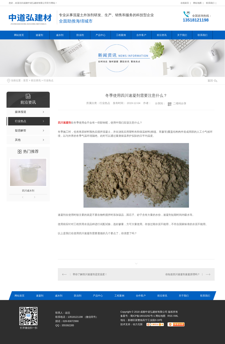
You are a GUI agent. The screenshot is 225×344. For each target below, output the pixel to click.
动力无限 (138, 324)
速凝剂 (39, 35)
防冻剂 (80, 35)
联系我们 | (211, 3)
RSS (170, 315)
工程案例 (121, 35)
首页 (25, 80)
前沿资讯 (162, 35)
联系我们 (202, 35)
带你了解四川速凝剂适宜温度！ (90, 274)
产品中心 (100, 35)
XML (175, 315)
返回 (212, 80)
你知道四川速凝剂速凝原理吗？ (182, 274)
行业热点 (48, 80)
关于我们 (182, 35)
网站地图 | (198, 3)
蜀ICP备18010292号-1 (142, 315)
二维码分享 (179, 103)
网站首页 (19, 35)
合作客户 (141, 35)
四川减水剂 (28, 190)
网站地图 (160, 315)
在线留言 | (186, 3)
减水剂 (59, 35)
